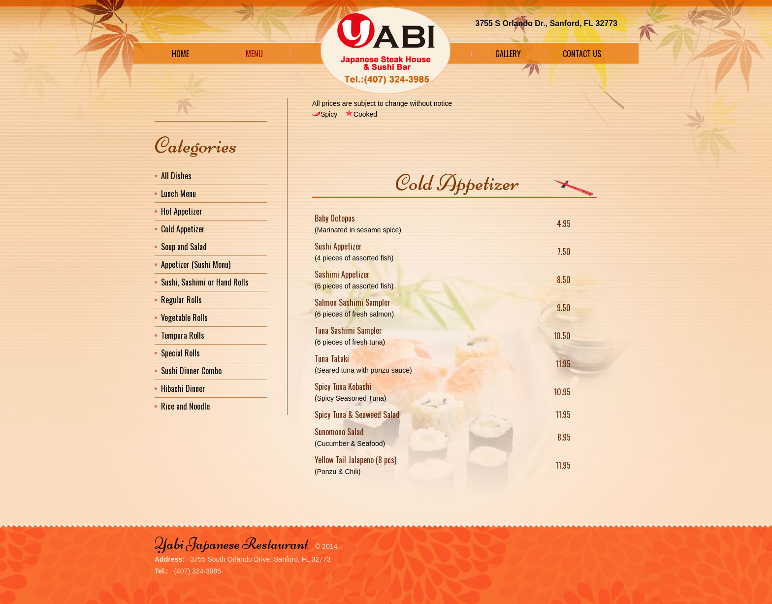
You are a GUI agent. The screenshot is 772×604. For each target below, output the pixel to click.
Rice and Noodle (185, 406)
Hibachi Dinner (183, 388)
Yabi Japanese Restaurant (231, 543)
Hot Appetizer (181, 211)
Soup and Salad (184, 247)
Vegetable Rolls (184, 317)
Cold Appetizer (183, 229)
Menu (254, 54)
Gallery (508, 54)
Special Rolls (180, 353)
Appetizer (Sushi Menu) (195, 264)
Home (180, 54)
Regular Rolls (181, 300)
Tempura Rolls (182, 335)
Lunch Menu (178, 193)
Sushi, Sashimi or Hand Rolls (205, 282)
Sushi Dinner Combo (191, 371)
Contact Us (582, 54)
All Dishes (176, 176)
